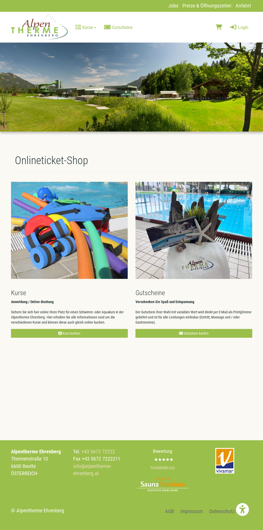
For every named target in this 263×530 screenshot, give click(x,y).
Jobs (173, 6)
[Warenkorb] (219, 27)
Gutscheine (118, 27)
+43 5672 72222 (98, 451)
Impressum (191, 511)
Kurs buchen (69, 333)
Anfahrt (243, 6)
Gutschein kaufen (194, 333)
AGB (169, 511)
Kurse (85, 27)
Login (239, 27)
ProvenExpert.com (163, 467)
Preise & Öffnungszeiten (206, 6)
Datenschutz (222, 511)
